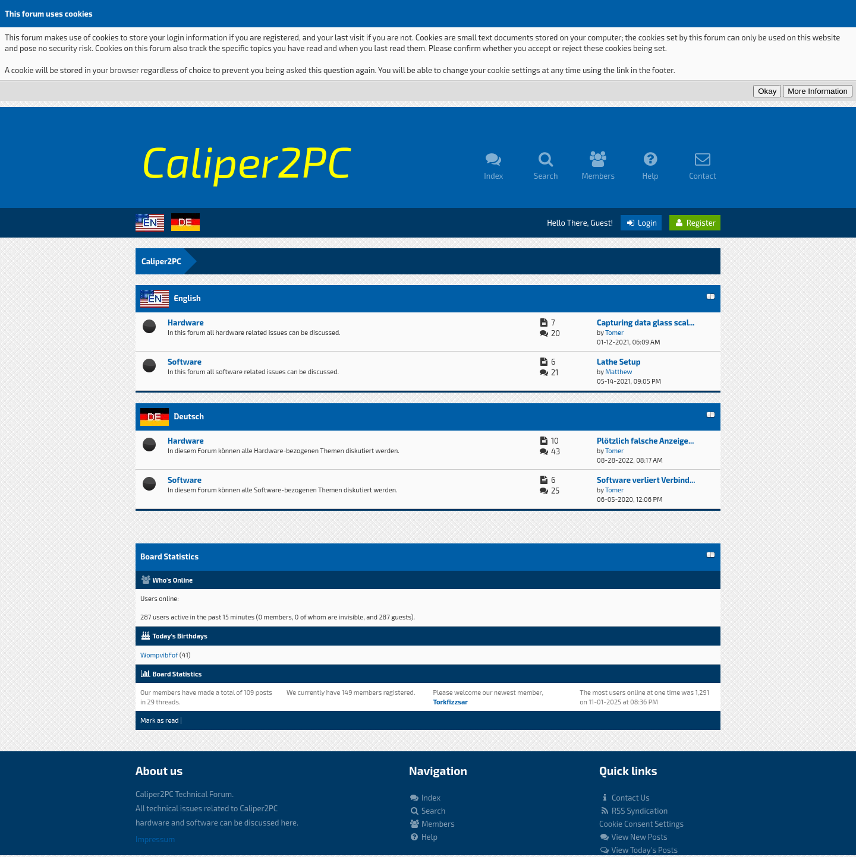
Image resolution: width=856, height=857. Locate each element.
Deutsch (189, 416)
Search (427, 810)
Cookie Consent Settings (641, 823)
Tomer (614, 332)
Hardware (186, 322)
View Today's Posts (638, 850)
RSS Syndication (633, 810)
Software (185, 361)
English (187, 298)
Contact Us (624, 797)
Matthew (618, 371)
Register (695, 222)
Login (641, 222)
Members (432, 823)
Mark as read (159, 720)
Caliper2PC (161, 261)
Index (424, 797)
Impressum (155, 839)
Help (423, 837)
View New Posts (633, 837)
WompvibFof (159, 655)
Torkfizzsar (450, 702)
